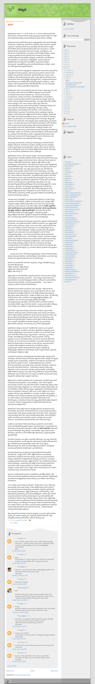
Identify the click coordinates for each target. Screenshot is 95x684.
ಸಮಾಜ (67, 180)
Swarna (21, 538)
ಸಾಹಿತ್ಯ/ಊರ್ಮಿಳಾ (70, 223)
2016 (65, 66)
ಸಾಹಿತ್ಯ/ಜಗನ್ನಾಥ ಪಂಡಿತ (71, 240)
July (67, 78)
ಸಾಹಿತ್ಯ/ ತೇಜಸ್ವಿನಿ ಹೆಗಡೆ (71, 207)
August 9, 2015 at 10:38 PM (19, 600)
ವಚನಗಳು (67, 178)
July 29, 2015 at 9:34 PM (19, 563)
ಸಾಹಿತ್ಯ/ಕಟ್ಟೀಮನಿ (69, 225)
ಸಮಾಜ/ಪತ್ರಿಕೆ (68, 182)
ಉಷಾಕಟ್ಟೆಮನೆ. (23, 615)
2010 (65, 109)
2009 (65, 111)
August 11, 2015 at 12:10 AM (20, 612)
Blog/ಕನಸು (68, 161)
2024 (65, 50)
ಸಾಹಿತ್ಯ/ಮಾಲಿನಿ (69, 265)
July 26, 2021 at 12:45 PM (19, 649)
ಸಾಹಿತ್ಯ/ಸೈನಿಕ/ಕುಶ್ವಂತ (70, 279)
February (68, 97)
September (69, 74)
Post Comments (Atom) (22, 675)
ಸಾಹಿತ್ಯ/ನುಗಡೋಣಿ (70, 254)
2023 (65, 52)
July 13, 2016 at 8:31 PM (19, 638)
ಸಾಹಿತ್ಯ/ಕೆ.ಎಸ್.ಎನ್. (70, 234)
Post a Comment (11, 665)
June (67, 88)
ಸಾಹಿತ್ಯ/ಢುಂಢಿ (68, 244)
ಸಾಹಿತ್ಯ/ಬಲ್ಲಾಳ (69, 258)
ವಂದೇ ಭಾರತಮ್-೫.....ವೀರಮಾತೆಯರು (75, 86)
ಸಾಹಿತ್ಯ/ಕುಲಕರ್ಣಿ (69, 232)
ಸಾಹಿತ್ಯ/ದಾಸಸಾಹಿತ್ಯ (70, 250)
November (69, 72)
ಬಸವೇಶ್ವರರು (68, 172)
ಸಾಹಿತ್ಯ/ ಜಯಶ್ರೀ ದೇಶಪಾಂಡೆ (72, 205)
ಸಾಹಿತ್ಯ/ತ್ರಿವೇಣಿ (69, 248)
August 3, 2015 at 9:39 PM (19, 584)
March (68, 95)
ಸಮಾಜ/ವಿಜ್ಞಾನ (69, 184)
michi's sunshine (69, 28)
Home (32, 670)
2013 (65, 103)
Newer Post (10, 670)
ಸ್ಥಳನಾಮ (67, 281)
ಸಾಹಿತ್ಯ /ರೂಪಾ (69, 199)
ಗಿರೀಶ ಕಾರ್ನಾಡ (69, 166)
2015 (65, 68)
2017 (65, 64)
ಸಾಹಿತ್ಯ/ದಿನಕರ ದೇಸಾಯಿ (71, 252)
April (67, 92)
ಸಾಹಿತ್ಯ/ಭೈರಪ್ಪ (68, 263)
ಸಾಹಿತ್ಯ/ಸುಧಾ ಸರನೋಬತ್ (71, 277)
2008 (65, 113)
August (68, 76)
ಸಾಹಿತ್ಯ (15, 522)
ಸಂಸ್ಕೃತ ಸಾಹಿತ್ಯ (69, 188)
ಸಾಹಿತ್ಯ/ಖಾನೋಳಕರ (70, 236)
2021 (65, 56)
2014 (65, 101)
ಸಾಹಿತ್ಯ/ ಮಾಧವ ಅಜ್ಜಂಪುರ (72, 209)
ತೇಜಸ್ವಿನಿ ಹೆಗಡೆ (22, 587)
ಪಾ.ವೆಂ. (67, 170)
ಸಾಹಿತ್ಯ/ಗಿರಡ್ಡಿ (68, 238)
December (69, 70)
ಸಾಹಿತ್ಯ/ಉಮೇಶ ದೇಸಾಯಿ (71, 221)
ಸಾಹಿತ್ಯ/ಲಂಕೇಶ (69, 267)
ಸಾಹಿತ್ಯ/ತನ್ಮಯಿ (69, 246)
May (67, 90)
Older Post (54, 670)
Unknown (21, 642)
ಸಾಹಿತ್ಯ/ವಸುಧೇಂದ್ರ (69, 269)
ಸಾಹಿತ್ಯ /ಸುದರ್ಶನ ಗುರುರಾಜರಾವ (73, 201)
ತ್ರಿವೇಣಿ (67, 80)
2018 (65, 62)
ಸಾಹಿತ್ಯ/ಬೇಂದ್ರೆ (68, 261)
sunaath (21, 554)
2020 (65, 58)
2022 (65, 54)
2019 (65, 60)
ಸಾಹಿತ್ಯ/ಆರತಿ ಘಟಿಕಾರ (70, 219)
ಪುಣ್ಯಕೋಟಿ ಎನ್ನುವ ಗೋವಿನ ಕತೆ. (74, 82)
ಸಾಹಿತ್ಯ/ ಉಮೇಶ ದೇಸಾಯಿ (72, 203)
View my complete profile (69, 126)
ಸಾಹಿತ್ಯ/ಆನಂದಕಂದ (70, 217)
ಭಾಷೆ (66, 174)
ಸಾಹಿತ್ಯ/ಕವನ (68, 227)
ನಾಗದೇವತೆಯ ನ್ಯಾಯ (71, 84)
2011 (65, 107)
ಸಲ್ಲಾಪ (22, 9)
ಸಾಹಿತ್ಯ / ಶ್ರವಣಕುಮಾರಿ (71, 197)
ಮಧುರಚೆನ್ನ (68, 176)
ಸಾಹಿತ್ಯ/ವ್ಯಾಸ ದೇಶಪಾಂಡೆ (71, 271)
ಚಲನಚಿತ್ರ (67, 168)
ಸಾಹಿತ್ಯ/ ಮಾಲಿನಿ (69, 211)
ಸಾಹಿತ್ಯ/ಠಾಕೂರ (69, 242)
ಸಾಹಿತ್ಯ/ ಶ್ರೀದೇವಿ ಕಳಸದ (71, 213)
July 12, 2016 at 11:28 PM (19, 626)
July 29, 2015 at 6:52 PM (19, 550)
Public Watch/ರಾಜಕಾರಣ (71, 164)
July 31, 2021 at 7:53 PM (19, 661)
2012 (65, 105)
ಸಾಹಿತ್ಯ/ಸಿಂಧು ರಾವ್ (70, 275)
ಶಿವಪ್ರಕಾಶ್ (21, 566)
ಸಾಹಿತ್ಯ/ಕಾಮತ (68, 230)
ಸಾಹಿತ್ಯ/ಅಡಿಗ (68, 215)
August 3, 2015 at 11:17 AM (19, 575)
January (68, 99)
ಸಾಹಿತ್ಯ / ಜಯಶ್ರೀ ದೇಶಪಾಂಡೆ (72, 194)
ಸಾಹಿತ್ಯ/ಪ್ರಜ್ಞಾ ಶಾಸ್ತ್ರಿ (69, 256)
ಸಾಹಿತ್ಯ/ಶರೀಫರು (69, 273)
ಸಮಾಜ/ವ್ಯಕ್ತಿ (68, 186)
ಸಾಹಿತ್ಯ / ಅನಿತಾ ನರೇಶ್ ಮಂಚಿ (72, 192)
